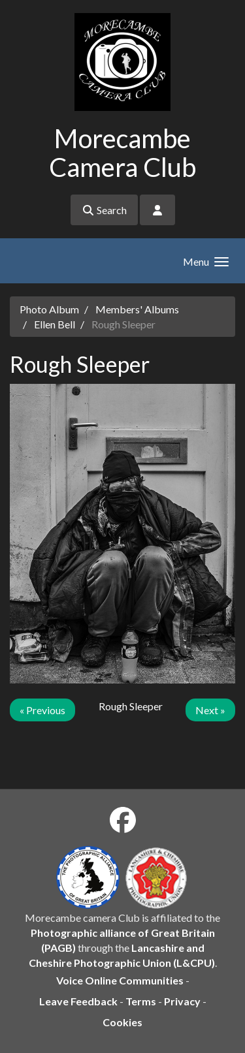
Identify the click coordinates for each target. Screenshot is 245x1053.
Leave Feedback (78, 1001)
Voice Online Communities (120, 980)
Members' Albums (137, 309)
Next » (210, 710)
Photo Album (49, 309)
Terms (140, 1001)
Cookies (122, 1022)
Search (104, 210)
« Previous (42, 710)
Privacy (182, 1001)
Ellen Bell (54, 324)
